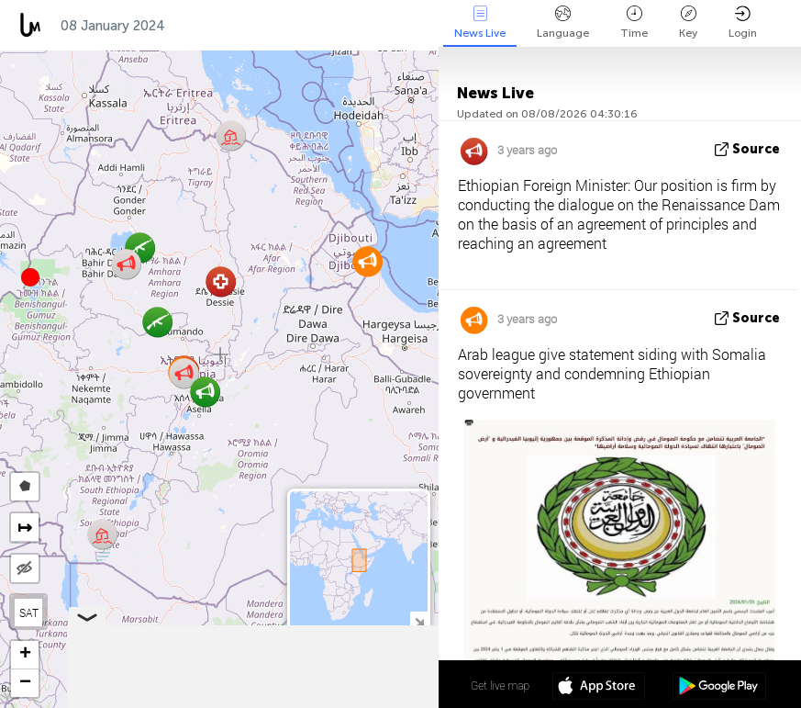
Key (688, 22)
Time (634, 22)
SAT (29, 612)
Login (743, 22)
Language (563, 22)
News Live (480, 22)
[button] (30, 277)
